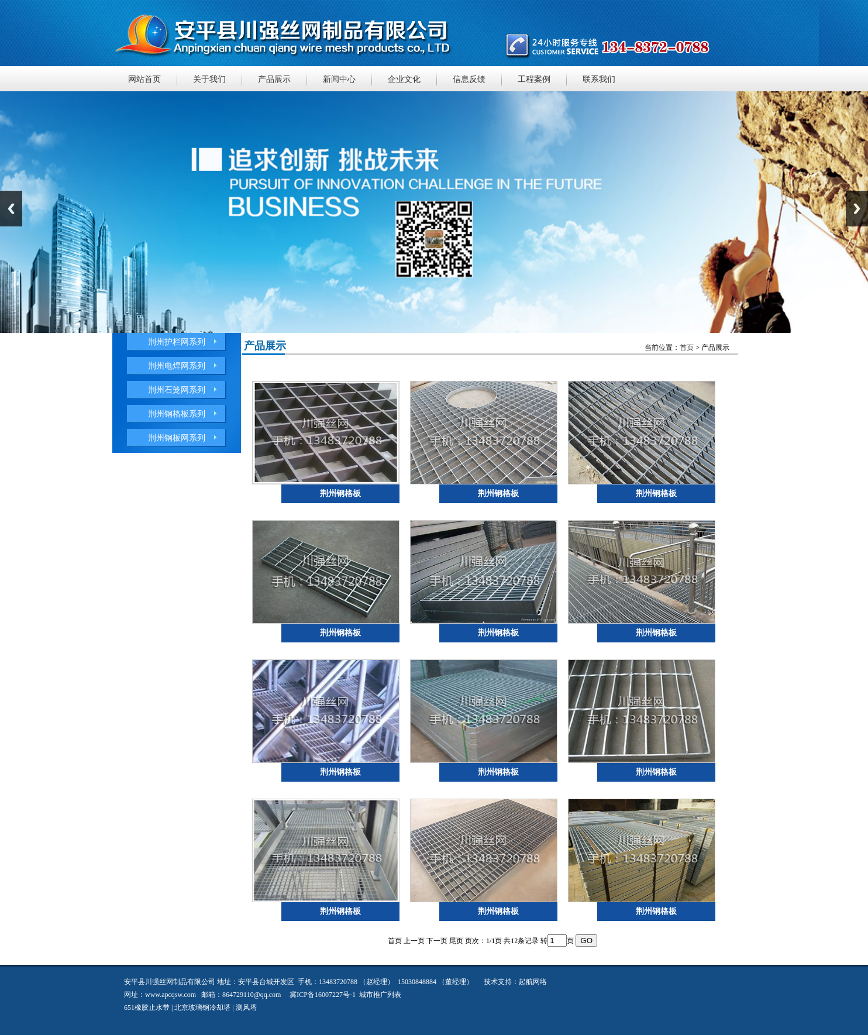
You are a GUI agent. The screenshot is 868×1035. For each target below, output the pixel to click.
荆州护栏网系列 (176, 342)
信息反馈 (469, 79)
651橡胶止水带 (147, 1007)
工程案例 (534, 79)
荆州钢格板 (340, 493)
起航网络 (533, 982)
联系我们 (599, 79)
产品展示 (274, 79)
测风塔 (246, 1007)
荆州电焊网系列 (176, 366)
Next (857, 208)
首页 (687, 347)
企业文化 (404, 79)
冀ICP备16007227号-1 (323, 995)
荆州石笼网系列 (176, 390)
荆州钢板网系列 (176, 438)
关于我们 (209, 79)
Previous (11, 208)
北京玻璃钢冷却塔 (202, 1007)
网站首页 (144, 79)
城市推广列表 (380, 995)
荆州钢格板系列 (176, 414)
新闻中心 (339, 79)
